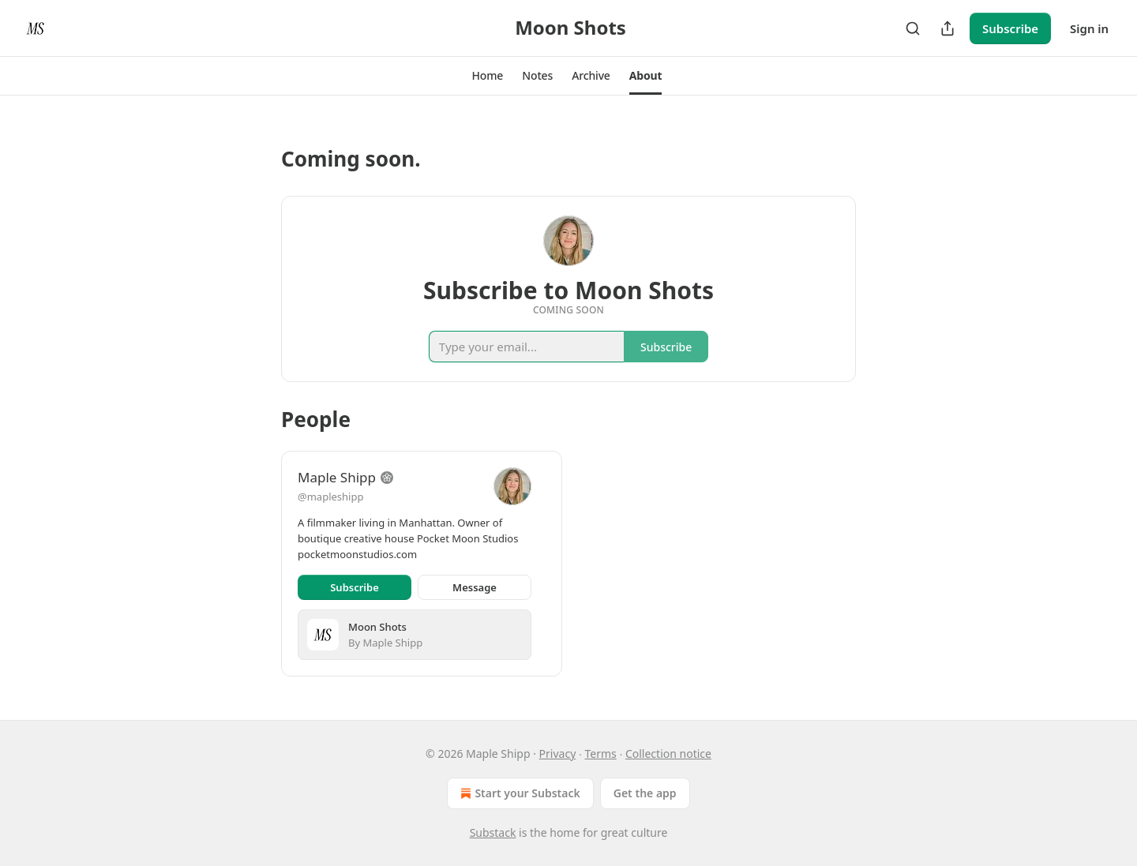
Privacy (557, 753)
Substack (493, 832)
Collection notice (668, 753)
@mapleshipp (330, 496)
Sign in (1089, 28)
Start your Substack (518, 793)
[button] (488, 76)
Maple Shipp (337, 477)
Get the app (645, 792)
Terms (600, 753)
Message (474, 587)
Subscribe (1010, 28)
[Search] (913, 28)
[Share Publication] (947, 28)
